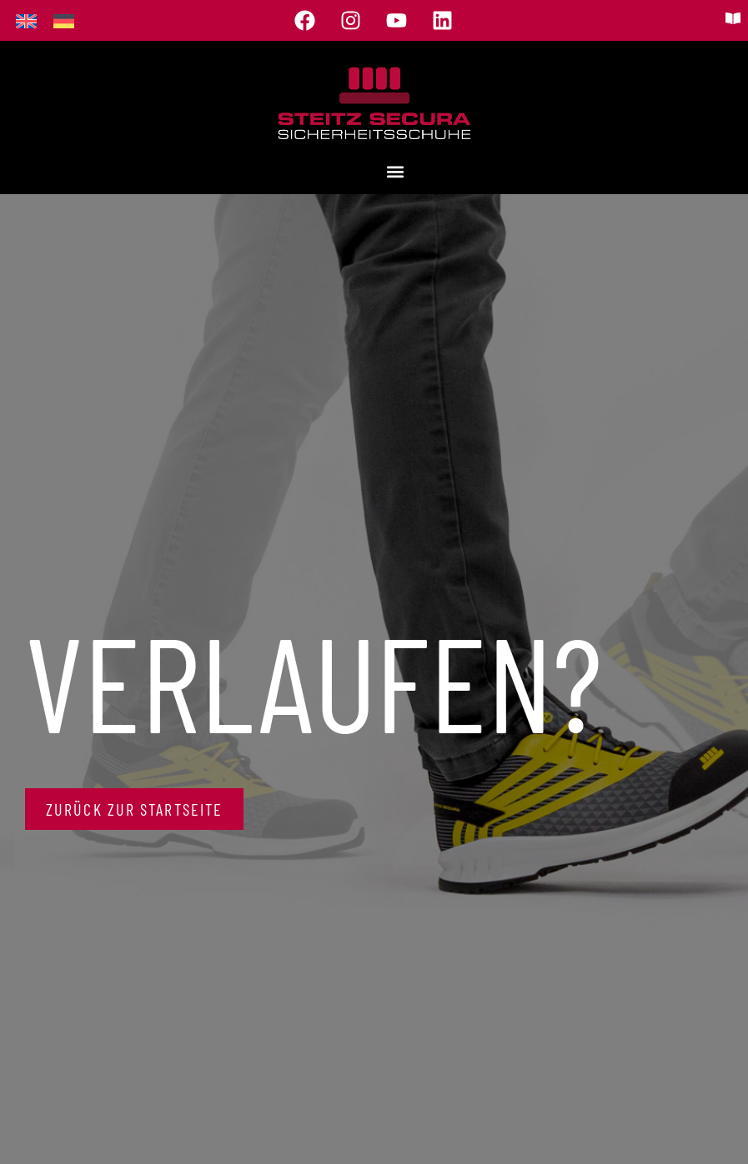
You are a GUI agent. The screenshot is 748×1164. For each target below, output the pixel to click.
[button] (395, 172)
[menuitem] (26, 20)
